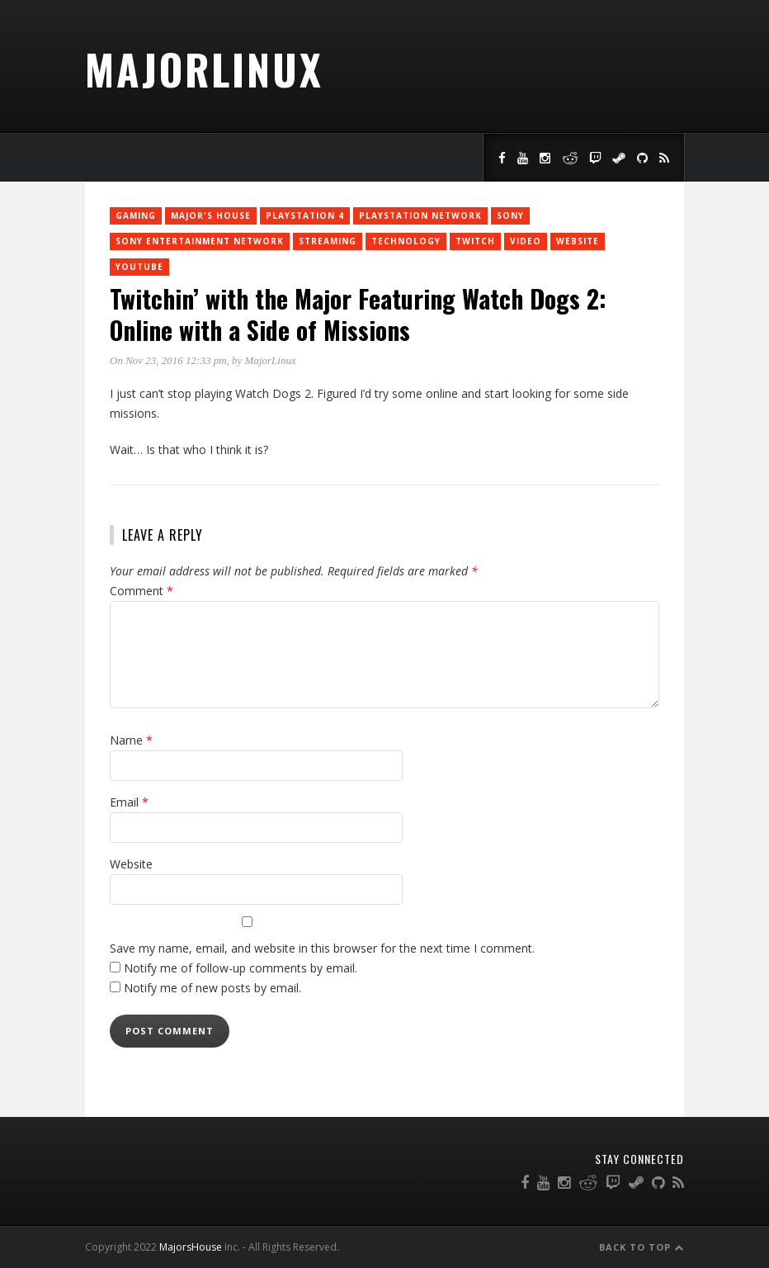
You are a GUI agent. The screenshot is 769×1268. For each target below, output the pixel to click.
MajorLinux (204, 68)
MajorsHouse (190, 1247)
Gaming (136, 215)
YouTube (139, 266)
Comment (141, 591)
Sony (510, 215)
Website (577, 241)
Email (129, 802)
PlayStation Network (420, 215)
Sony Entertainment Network (200, 241)
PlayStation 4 (305, 215)
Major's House (211, 215)
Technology (406, 241)
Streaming (327, 241)
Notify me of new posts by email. (212, 988)
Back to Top (641, 1247)
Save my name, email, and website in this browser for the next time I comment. (322, 948)
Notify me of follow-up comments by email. (240, 968)
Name (131, 740)
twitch (475, 241)
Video (525, 241)
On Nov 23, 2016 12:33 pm (168, 360)
